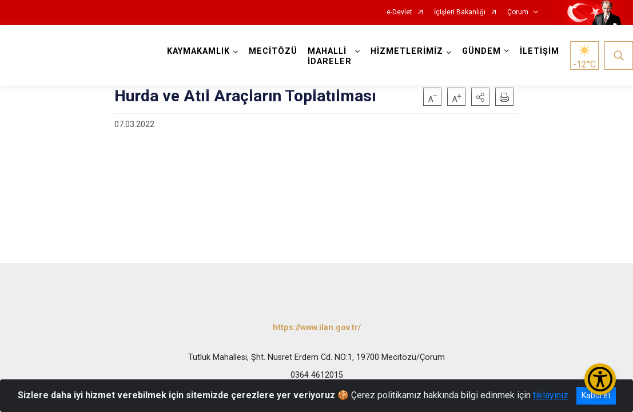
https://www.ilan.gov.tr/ (317, 327)
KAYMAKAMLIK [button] (198, 51)
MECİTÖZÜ (273, 51)
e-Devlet (399, 12)
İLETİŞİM (539, 51)
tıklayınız (550, 395)
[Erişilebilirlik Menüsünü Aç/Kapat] (600, 379)
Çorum (517, 12)
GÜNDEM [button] (481, 51)
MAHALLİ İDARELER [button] (330, 56)
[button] (480, 97)
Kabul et (596, 395)
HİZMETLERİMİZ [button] (407, 51)
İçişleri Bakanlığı (459, 12)
